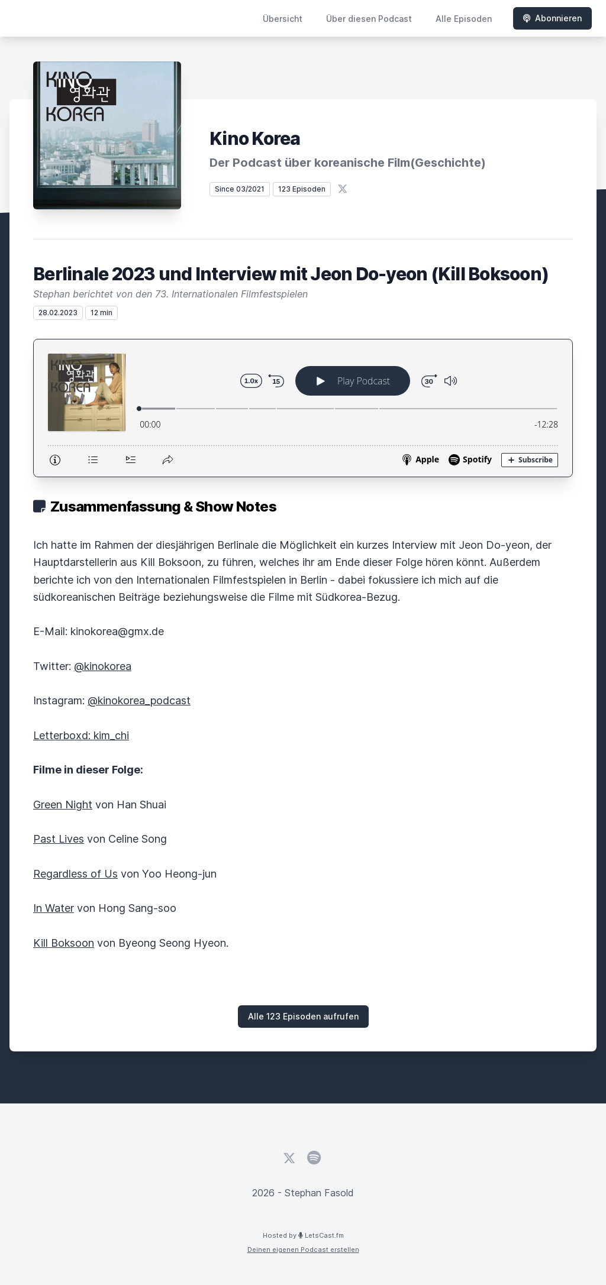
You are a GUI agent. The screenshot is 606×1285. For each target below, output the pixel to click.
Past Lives (58, 839)
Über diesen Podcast (369, 19)
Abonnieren (552, 18)
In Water (53, 908)
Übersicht (282, 19)
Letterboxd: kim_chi (81, 735)
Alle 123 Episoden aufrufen (303, 1016)
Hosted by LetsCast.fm (303, 1235)
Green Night (62, 804)
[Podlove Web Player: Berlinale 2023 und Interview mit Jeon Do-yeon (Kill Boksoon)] (303, 408)
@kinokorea (102, 666)
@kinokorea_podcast (139, 700)
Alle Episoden (464, 19)
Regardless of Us (75, 874)
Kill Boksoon (63, 943)
